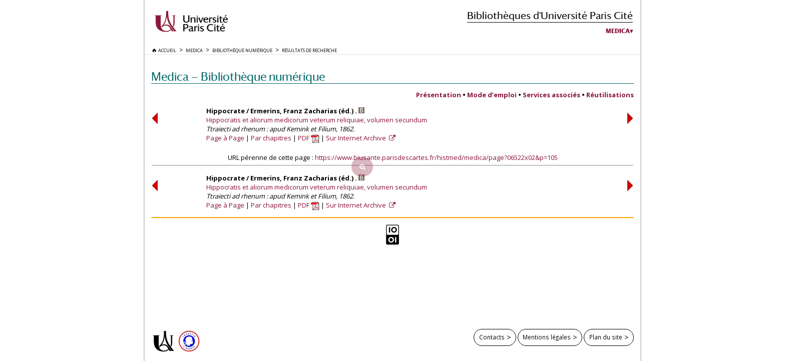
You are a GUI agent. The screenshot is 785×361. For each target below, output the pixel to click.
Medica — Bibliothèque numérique (238, 76)
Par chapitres (271, 137)
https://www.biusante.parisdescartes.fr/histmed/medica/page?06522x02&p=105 (436, 157)
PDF (308, 137)
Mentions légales (547, 337)
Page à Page (225, 137)
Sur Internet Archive (356, 137)
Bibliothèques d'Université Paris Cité (550, 15)
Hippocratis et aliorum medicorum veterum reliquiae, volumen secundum (316, 119)
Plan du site (605, 337)
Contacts (492, 337)
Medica (618, 31)
